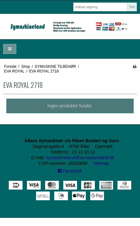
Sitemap (101, 163)
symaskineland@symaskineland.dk (80, 157)
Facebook (70, 170)
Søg (132, 6)
